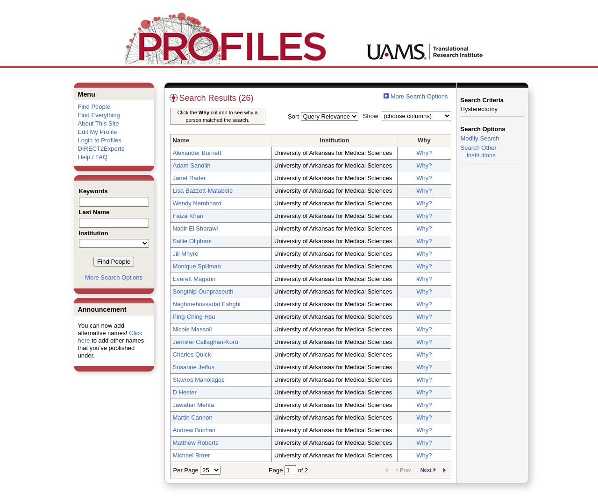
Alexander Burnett (197, 152)
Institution (334, 140)
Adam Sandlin (192, 165)
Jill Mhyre (186, 253)
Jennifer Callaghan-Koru (205, 341)
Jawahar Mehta (193, 404)
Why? (424, 152)
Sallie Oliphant (192, 241)
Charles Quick (192, 354)
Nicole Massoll (192, 329)
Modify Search (480, 138)
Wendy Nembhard (197, 203)
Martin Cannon (193, 417)
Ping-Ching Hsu (194, 316)
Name (181, 140)
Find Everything (99, 115)
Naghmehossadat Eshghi (207, 304)
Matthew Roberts (196, 442)
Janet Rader (189, 178)
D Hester (185, 392)
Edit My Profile (97, 131)
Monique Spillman (197, 266)
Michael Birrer (191, 455)
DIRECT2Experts (101, 148)
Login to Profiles (99, 140)
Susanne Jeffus (193, 367)
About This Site (98, 123)
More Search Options (113, 277)
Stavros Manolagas (199, 379)
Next (428, 470)
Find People (94, 106)
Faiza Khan (188, 215)
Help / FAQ (93, 157)
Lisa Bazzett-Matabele (203, 190)
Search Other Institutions (479, 151)
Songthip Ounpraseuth (203, 291)
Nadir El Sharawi (195, 228)
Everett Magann (194, 278)
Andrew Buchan (194, 430)
